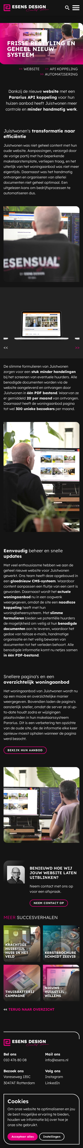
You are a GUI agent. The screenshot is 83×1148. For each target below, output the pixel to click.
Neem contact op (49, 903)
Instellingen (51, 1136)
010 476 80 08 (15, 1060)
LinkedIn (52, 1083)
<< (8, 347)
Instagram (54, 1076)
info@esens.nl (56, 1060)
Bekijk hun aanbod (25, 750)
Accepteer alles (25, 1136)
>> (79, 347)
